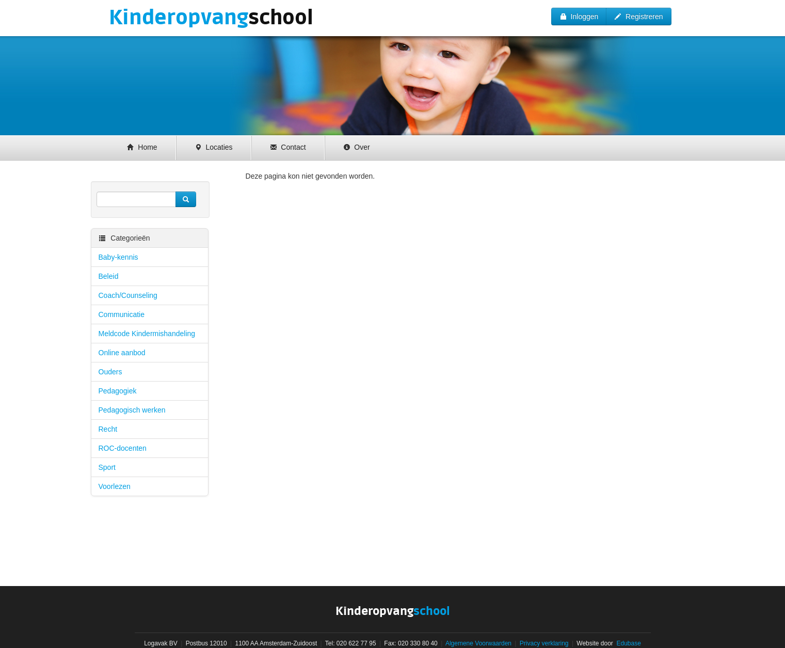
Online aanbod (122, 353)
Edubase (628, 643)
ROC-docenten (123, 448)
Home (142, 147)
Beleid (109, 276)
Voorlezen (115, 486)
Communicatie (122, 314)
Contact (288, 147)
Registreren (638, 16)
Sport (107, 467)
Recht (108, 429)
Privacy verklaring (544, 643)
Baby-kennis (118, 257)
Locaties (214, 147)
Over (356, 147)
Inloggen (579, 16)
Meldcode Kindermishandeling (147, 333)
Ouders (110, 372)
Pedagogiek (118, 391)
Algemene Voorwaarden (478, 643)
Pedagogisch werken (132, 410)
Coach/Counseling (128, 295)
